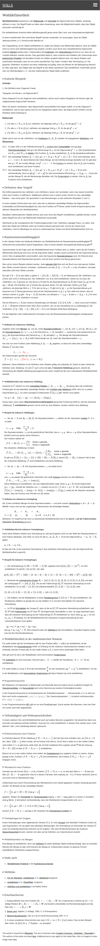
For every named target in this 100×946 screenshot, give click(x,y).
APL (28, 705)
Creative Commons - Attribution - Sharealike (74, 933)
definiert (13, 52)
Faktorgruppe (21, 612)
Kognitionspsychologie (43, 864)
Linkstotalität (64, 147)
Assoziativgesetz (24, 647)
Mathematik (38, 21)
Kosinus (56, 477)
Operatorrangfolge (10, 688)
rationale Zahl (51, 264)
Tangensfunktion (41, 797)
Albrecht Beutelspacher (17, 916)
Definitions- (84, 138)
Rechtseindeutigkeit (17, 150)
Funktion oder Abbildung (60, 389)
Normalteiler (21, 608)
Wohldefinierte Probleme (17, 864)
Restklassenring (51, 598)
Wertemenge (7, 142)
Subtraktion (10, 660)
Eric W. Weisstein (14, 878)
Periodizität (25, 797)
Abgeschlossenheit (10, 832)
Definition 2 (52, 630)
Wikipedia (28, 933)
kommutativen (30, 673)
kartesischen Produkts (11, 58)
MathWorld (44, 878)
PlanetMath (28, 882)
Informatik (52, 21)
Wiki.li (7, 5)
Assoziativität (28, 688)
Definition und (18, 887)
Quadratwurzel (53, 753)
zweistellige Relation (38, 386)
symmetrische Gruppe (28, 580)
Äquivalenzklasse (12, 332)
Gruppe (61, 823)
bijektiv (31, 153)
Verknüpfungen (65, 52)
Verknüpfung (74, 503)
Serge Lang (12, 911)
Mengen (23, 329)
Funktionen (49, 52)
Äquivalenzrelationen (52, 329)
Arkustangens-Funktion (59, 811)
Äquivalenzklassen (65, 256)
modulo (84, 418)
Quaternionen (60, 655)
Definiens (40, 844)
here (34, 936)
